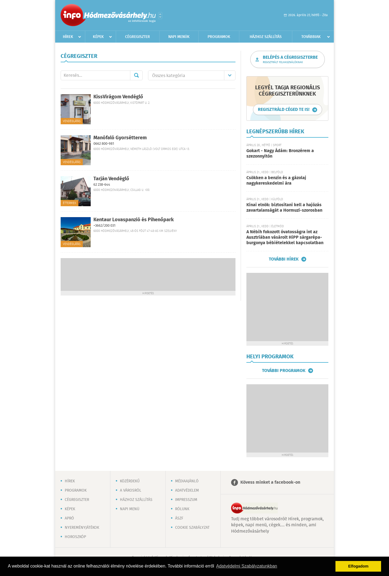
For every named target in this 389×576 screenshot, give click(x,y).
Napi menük (179, 37)
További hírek (284, 259)
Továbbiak (311, 37)
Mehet (136, 75)
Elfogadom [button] (358, 566)
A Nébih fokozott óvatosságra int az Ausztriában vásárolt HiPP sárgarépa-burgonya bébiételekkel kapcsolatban (284, 237)
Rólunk (182, 509)
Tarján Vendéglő (111, 179)
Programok (219, 37)
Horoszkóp (75, 537)
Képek (98, 37)
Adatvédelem (187, 491)
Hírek (68, 37)
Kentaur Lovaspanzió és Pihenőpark (133, 220)
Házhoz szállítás (266, 37)
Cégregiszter (137, 37)
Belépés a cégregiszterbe (290, 59)
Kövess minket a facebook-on (270, 482)
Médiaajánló (187, 481)
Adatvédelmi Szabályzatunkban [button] (246, 566)
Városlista (160, 15)
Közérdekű (130, 481)
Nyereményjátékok (82, 528)
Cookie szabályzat (192, 528)
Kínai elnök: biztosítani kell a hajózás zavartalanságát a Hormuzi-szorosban (284, 208)
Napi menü (129, 509)
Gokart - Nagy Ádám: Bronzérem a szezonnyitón (280, 153)
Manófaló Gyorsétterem (120, 138)
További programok (283, 370)
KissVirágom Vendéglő (118, 97)
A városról (130, 491)
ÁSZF (179, 518)
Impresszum (186, 500)
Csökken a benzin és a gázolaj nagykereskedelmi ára (276, 181)
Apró (69, 518)
